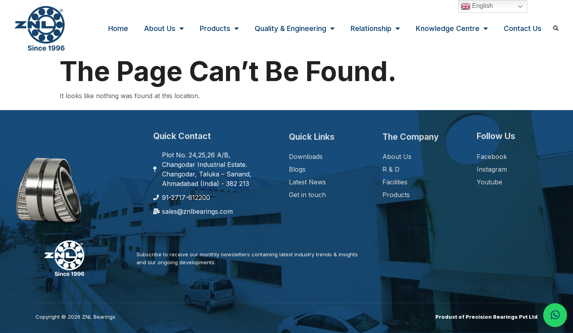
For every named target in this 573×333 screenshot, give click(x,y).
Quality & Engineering (295, 28)
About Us (164, 28)
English (477, 6)
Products (219, 28)
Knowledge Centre (452, 28)
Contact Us (523, 28)
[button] (556, 28)
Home (118, 28)
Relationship (375, 28)
